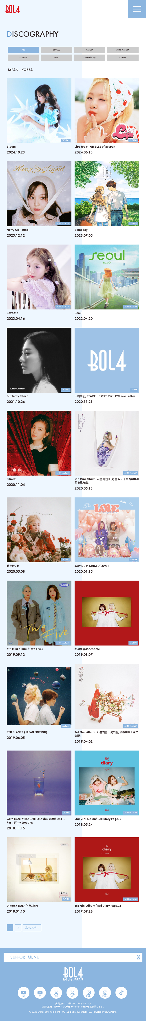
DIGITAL (23, 57)
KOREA (27, 70)
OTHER (122, 57)
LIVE (56, 57)
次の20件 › (32, 927)
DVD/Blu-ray (89, 57)
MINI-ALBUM (122, 49)
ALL (23, 49)
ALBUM (89, 49)
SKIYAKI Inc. (111, 1011)
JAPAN (13, 70)
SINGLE (56, 49)
